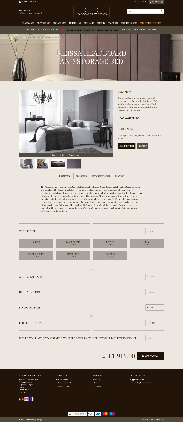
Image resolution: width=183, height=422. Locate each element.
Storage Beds (59, 23)
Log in (135, 2)
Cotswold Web (158, 420)
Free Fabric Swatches (150, 23)
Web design (146, 420)
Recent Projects (129, 23)
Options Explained (101, 176)
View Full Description (129, 118)
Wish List (143, 2)
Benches (101, 23)
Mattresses (75, 23)
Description (65, 176)
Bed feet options (31, 323)
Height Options (30, 292)
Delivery (143, 146)
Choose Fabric (30, 276)
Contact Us (97, 386)
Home (21, 37)
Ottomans (89, 23)
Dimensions (81, 176)
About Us (96, 380)
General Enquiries (64, 386)
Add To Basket (152, 356)
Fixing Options (29, 307)
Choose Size (27, 231)
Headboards (28, 23)
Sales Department (64, 383)
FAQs (95, 383)
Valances (113, 23)
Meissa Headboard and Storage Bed (50, 37)
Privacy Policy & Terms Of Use (141, 383)
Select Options (126, 146)
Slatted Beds (43, 23)
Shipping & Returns (137, 380)
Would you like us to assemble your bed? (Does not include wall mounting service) (78, 338)
